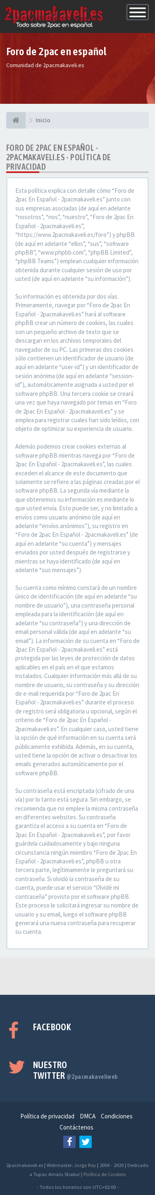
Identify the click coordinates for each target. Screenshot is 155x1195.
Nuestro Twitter (75, 1070)
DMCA (87, 1116)
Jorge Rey (85, 1165)
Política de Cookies (104, 1174)
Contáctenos (76, 1127)
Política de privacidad (47, 1116)
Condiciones (117, 1116)
